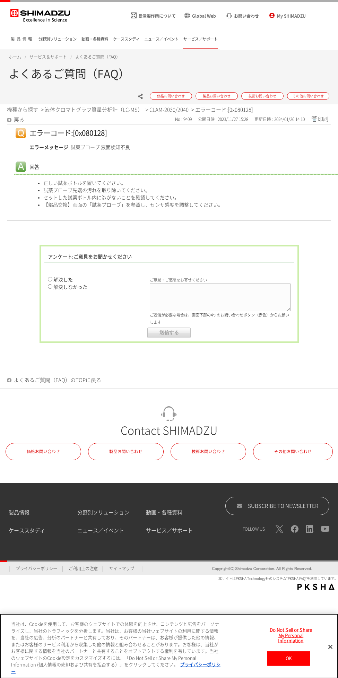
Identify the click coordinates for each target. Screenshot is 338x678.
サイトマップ (121, 568)
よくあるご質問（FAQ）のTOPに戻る (57, 380)
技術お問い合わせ (208, 451)
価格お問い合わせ (43, 451)
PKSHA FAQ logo (316, 586)
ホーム (15, 57)
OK (289, 661)
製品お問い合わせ (125, 451)
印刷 (323, 119)
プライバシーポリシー (36, 568)
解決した (63, 279)
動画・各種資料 (164, 512)
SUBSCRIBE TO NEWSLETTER (277, 506)
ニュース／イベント (100, 530)
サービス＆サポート (48, 57)
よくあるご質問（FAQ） (97, 57)
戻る (19, 119)
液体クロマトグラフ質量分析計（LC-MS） (94, 109)
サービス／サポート (169, 530)
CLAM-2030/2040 (169, 109)
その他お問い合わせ (293, 451)
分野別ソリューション (103, 512)
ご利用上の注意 (83, 568)
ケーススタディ (27, 530)
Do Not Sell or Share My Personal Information (291, 638)
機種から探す (22, 109)
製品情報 (19, 512)
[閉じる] (330, 649)
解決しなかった (70, 287)
